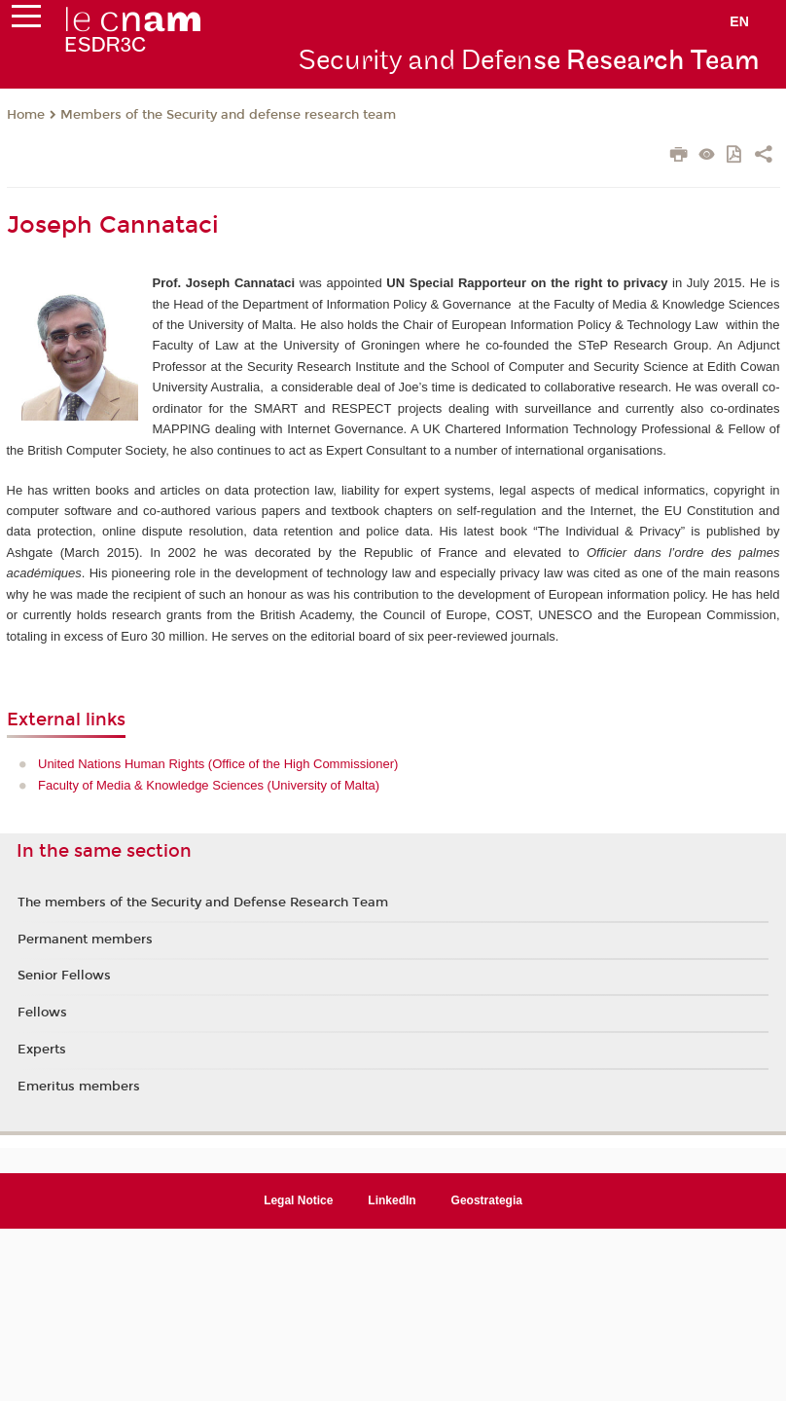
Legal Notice (298, 1200)
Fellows (42, 1012)
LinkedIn (391, 1200)
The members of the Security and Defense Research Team (203, 902)
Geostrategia (486, 1200)
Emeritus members (79, 1086)
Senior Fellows (64, 975)
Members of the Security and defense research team (228, 115)
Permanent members (85, 939)
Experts (42, 1049)
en (739, 21)
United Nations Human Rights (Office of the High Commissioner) (218, 763)
